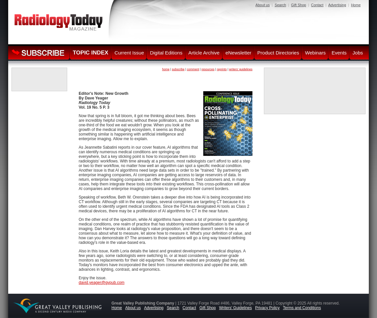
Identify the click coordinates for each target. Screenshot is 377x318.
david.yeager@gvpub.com (102, 282)
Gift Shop (298, 5)
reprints (222, 69)
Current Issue (129, 52)
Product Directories (278, 52)
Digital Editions (166, 52)
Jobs (357, 52)
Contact (317, 5)
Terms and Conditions (302, 308)
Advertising (337, 5)
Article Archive (204, 52)
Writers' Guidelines (235, 308)
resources (208, 69)
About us (262, 5)
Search (280, 5)
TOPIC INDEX (90, 53)
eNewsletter (238, 52)
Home (356, 5)
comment (193, 69)
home (165, 69)
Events (339, 52)
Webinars (315, 52)
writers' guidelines (240, 69)
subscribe (178, 69)
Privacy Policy (267, 308)
